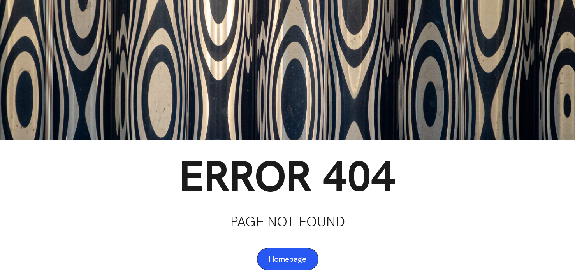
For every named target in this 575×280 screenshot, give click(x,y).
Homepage (287, 259)
